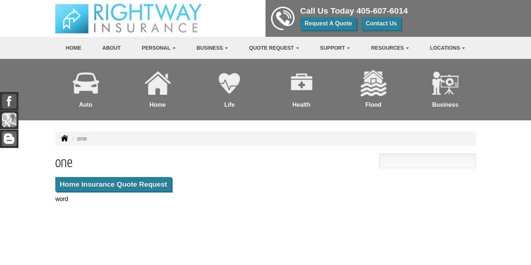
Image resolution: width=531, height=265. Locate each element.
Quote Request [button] (274, 48)
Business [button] (212, 48)
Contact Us (381, 23)
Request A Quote (328, 23)
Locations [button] (447, 48)
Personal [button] (158, 48)
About (112, 48)
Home (73, 48)
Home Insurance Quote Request (113, 184)
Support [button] (335, 48)
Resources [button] (390, 48)
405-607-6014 (382, 10)
